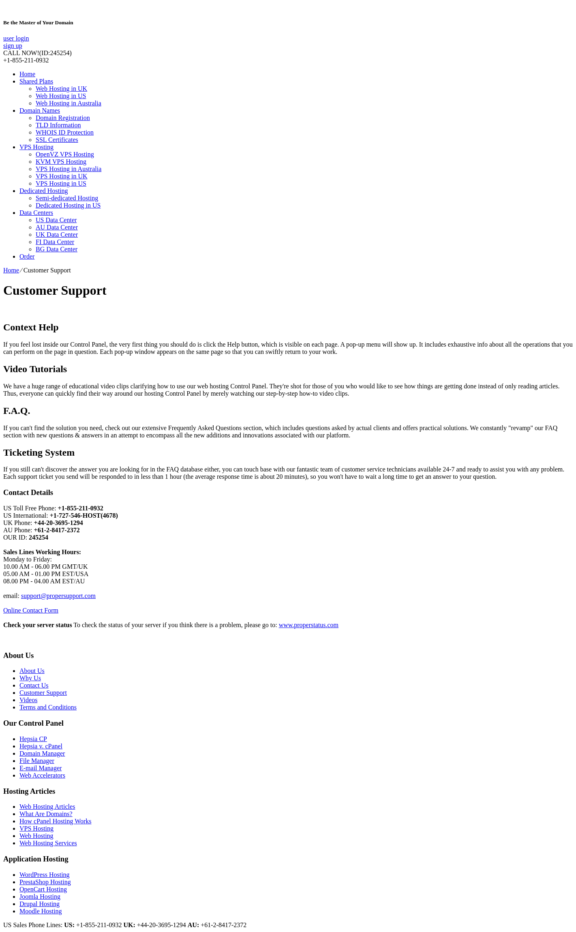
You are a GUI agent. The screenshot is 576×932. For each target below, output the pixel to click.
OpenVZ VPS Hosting (65, 154)
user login (16, 38)
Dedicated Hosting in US (68, 205)
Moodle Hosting (40, 911)
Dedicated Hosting (43, 190)
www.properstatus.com (308, 624)
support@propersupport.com (58, 595)
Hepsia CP (33, 738)
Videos (28, 699)
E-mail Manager (40, 768)
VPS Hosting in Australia (68, 168)
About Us (32, 670)
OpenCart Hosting (43, 889)
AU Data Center (57, 227)
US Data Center (56, 219)
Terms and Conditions (48, 707)
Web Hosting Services (48, 843)
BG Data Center (56, 249)
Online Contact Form (30, 610)
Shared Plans (36, 81)
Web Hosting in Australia (68, 103)
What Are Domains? (46, 813)
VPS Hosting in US (61, 183)
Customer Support (43, 692)
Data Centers (36, 212)
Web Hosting (36, 835)
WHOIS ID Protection (65, 132)
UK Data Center (57, 234)
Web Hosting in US (61, 95)
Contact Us (34, 685)
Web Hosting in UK (61, 88)
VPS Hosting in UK (62, 176)
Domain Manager (42, 753)
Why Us (30, 678)
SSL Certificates (57, 139)
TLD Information (58, 125)
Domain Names (39, 110)
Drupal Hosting (39, 903)
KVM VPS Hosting (61, 161)
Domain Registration (63, 117)
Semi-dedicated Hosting (67, 198)
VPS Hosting (36, 147)
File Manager (36, 760)
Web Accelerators (42, 775)
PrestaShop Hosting (45, 881)
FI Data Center (55, 241)
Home (27, 74)
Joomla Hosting (39, 896)
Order (26, 256)
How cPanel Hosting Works (55, 821)
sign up (12, 45)
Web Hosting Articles (47, 806)
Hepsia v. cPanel (40, 746)
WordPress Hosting (44, 874)
